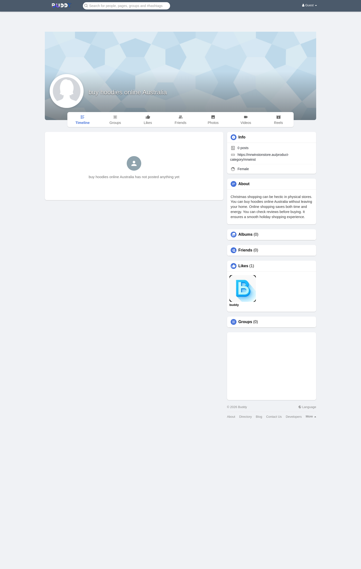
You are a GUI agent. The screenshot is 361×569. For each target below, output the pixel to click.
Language (307, 407)
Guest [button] (309, 5)
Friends (245, 250)
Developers (294, 416)
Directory (245, 416)
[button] (126, 5)
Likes (243, 266)
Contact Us (274, 416)
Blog (259, 416)
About (231, 416)
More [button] (311, 416)
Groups (245, 322)
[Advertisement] (180, 18)
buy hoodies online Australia (127, 92)
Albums (245, 234)
